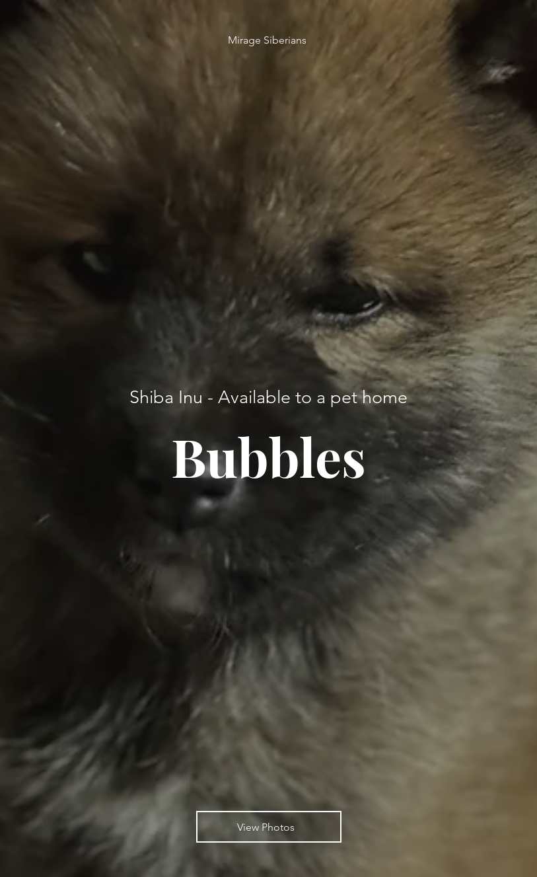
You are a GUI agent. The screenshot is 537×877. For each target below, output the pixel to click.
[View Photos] (268, 827)
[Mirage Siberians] (268, 40)
